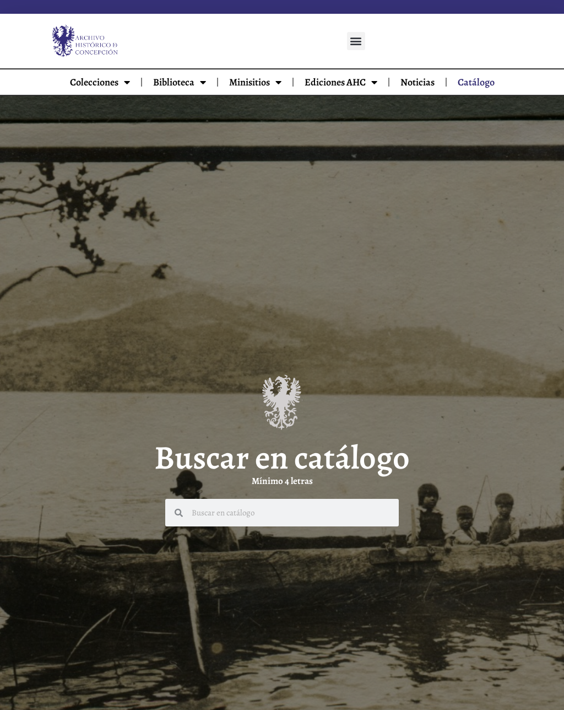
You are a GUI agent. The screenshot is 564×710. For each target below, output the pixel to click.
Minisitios (255, 82)
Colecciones (100, 82)
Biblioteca (179, 82)
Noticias (417, 82)
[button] (356, 41)
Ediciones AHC (341, 82)
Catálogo (476, 82)
